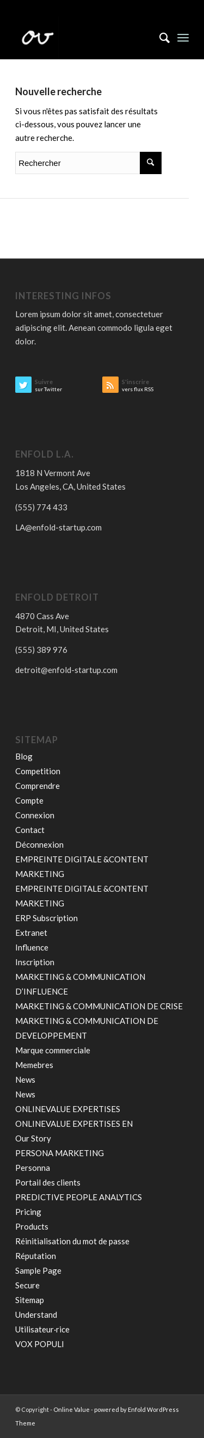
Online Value (71, 1409)
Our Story (33, 1138)
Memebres (34, 1065)
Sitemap (29, 1300)
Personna (32, 1167)
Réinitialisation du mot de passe (72, 1241)
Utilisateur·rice (42, 1329)
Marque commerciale (52, 1050)
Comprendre (37, 786)
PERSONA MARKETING (60, 1153)
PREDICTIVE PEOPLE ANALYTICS (78, 1197)
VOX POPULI (39, 1344)
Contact (30, 830)
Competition (37, 771)
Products (31, 1226)
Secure (27, 1285)
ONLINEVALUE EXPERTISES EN (74, 1123)
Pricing (28, 1212)
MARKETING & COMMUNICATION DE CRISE (99, 1006)
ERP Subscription (46, 918)
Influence (31, 947)
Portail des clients (48, 1182)
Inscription (34, 962)
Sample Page (38, 1270)
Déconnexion (39, 844)
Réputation (35, 1256)
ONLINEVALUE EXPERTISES (67, 1109)
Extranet (31, 932)
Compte (29, 800)
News (25, 1079)
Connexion (34, 815)
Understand (36, 1314)
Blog (24, 756)
